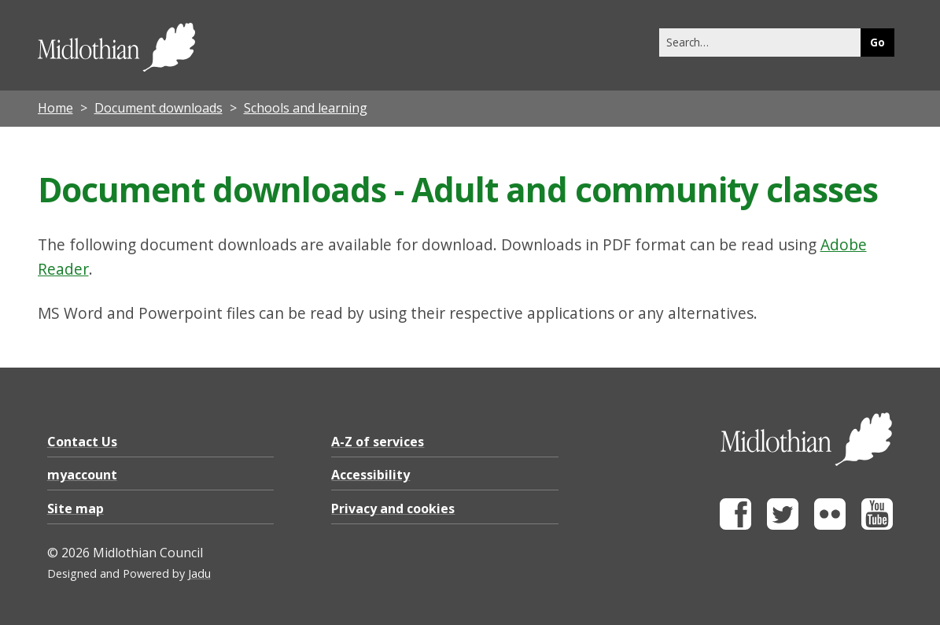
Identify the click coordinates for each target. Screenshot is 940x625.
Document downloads (158, 107)
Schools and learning (305, 107)
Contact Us (82, 441)
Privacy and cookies (393, 508)
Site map (75, 508)
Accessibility (370, 474)
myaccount (82, 474)
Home (55, 107)
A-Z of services (377, 441)
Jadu (199, 573)
